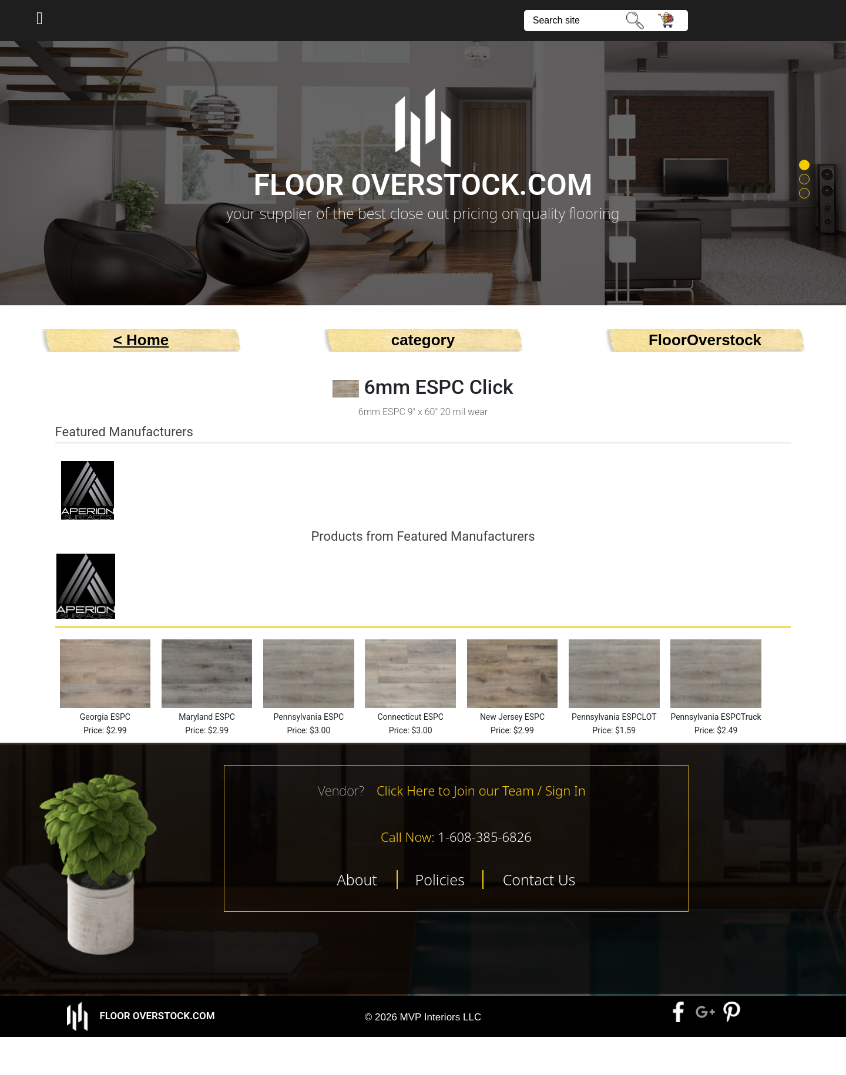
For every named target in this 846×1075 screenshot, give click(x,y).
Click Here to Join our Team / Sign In (481, 790)
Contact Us (539, 879)
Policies (440, 879)
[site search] (576, 20)
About (357, 879)
